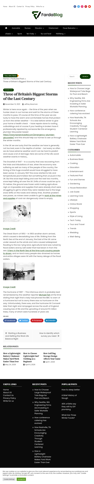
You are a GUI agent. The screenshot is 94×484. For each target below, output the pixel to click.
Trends (73, 228)
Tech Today (30, 33)
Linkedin (50, 320)
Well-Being (59, 33)
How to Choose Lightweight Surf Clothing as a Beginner (31, 357)
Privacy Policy (30, 6)
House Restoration (69, 28)
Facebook (10, 320)
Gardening (75, 183)
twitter (78, 6)
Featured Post (8, 90)
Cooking (74, 163)
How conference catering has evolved (42, 420)
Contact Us (20, 6)
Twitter (23, 320)
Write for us (40, 6)
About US (12, 6)
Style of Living (76, 216)
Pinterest (37, 320)
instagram (82, 6)
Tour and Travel (46, 33)
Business (27, 28)
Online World (76, 204)
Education (38, 28)
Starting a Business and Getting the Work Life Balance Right (17, 336)
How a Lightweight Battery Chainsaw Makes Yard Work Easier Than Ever (12, 357)
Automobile (16, 28)
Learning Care (76, 196)
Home (5, 6)
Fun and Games (77, 179)
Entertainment (53, 28)
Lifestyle (8, 33)
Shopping (74, 208)
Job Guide (74, 191)
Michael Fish (44, 295)
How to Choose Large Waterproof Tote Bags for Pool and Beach (80, 91)
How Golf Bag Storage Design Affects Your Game (51, 356)
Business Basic (77, 159)
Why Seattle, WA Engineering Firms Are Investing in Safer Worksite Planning (42, 408)
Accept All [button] (21, 479)
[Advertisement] (47, 52)
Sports (19, 33)
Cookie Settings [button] (9, 479)
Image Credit (9, 228)
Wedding (74, 232)
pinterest (85, 6)
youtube (89, 6)
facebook (75, 6)
